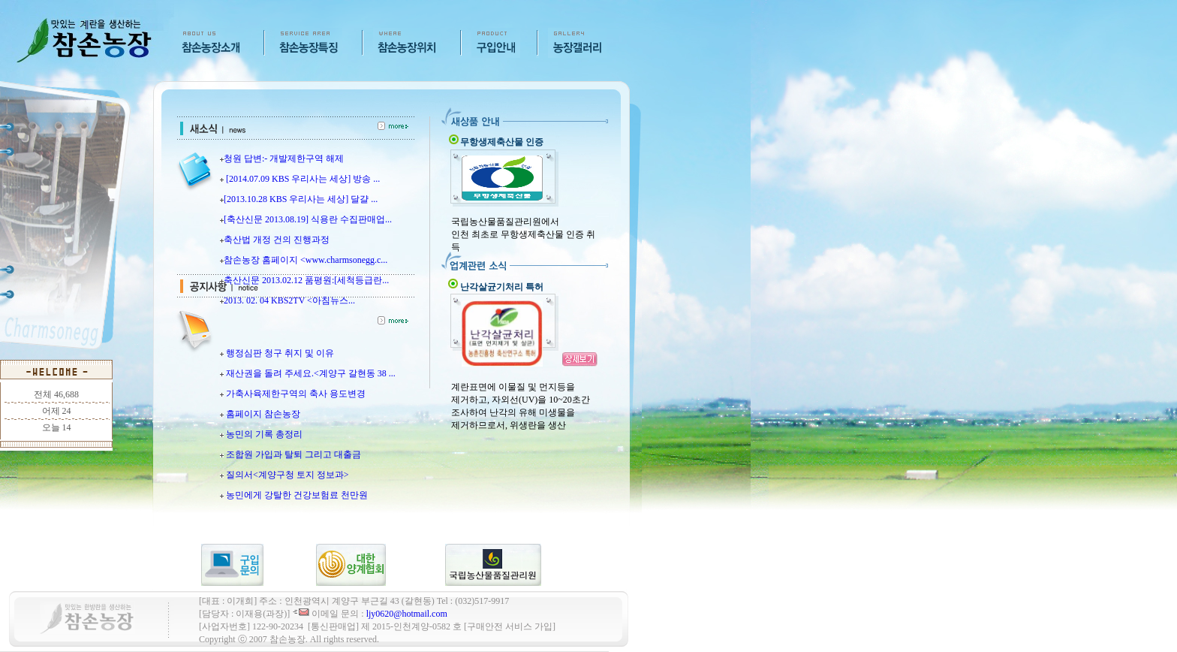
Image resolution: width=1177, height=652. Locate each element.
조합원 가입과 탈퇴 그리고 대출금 (293, 454)
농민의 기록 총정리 (264, 434)
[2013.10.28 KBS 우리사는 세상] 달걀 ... (301, 199)
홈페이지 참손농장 (263, 414)
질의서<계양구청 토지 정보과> (287, 474)
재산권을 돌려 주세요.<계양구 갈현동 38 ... (311, 373)
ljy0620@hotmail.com (406, 613)
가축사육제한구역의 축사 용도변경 (296, 393)
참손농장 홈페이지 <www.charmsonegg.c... (305, 260)
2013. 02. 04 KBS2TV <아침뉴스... (289, 300)
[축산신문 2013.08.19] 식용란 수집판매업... (308, 219)
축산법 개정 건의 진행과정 (277, 239)
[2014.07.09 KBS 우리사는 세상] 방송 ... (302, 179)
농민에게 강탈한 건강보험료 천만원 (297, 495)
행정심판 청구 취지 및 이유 (280, 353)
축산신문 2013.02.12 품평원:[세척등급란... (306, 280)
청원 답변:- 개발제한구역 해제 (284, 158)
